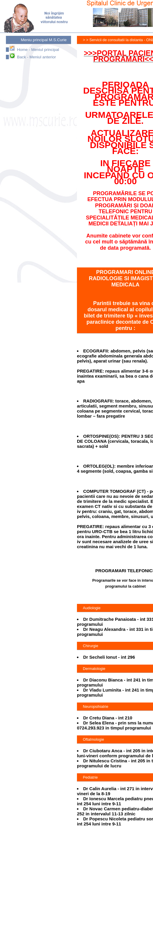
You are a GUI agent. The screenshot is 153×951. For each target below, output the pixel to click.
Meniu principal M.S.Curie (44, 40)
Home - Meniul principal (34, 49)
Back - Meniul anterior (32, 57)
